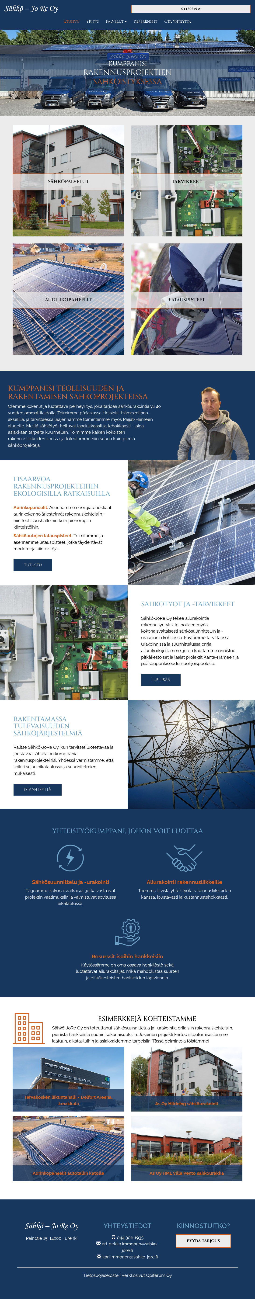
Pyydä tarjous (203, 1241)
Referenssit (145, 21)
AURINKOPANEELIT (68, 300)
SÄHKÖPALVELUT (68, 182)
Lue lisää (161, 680)
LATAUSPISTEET (186, 300)
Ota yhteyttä (177, 21)
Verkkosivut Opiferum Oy (147, 1275)
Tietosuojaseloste (101, 1275)
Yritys (92, 21)
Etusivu (71, 21)
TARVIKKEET (187, 182)
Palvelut (116, 21)
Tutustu (33, 565)
